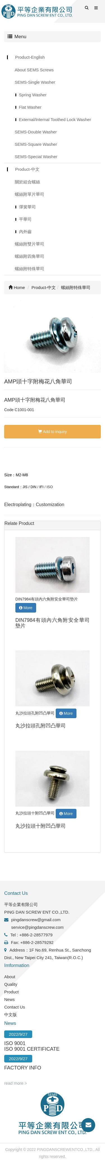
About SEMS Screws (34, 69)
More (25, 608)
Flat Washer (30, 107)
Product (11, 991)
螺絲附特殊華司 (29, 268)
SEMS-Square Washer (36, 144)
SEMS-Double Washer (36, 131)
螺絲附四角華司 (29, 256)
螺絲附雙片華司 (29, 244)
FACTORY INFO (22, 1068)
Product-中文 (27, 169)
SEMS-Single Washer (35, 82)
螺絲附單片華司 (29, 194)
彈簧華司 (27, 206)
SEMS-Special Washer (36, 156)
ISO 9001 (14, 1043)
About (9, 976)
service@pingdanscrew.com (37, 927)
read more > (15, 1083)
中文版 (10, 1014)
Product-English (30, 57)
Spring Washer (33, 94)
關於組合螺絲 (27, 181)
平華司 (25, 219)
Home (16, 287)
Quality (10, 984)
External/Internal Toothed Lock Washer (55, 119)
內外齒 (25, 231)
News (9, 999)
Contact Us (14, 1007)
